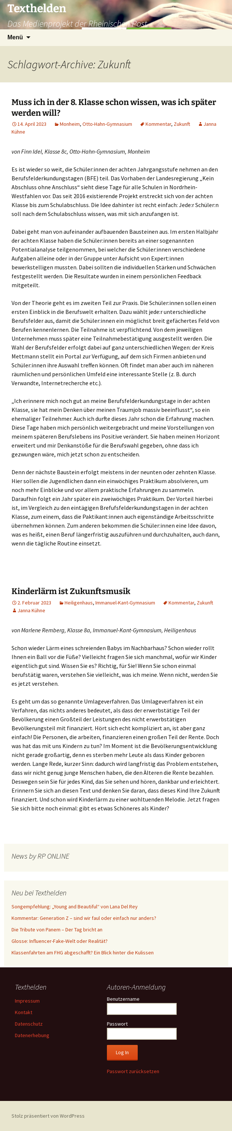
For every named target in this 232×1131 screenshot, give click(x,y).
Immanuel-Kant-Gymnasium (125, 602)
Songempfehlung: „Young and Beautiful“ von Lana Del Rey (75, 906)
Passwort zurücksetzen (133, 1071)
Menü (15, 37)
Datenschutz (29, 1023)
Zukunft (182, 124)
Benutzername (123, 999)
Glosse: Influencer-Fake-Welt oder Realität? (60, 941)
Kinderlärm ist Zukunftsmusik (71, 591)
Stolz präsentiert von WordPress (48, 1115)
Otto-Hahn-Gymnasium (107, 124)
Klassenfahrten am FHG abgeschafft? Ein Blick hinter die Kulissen (83, 952)
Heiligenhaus (79, 602)
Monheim (70, 124)
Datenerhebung (32, 1035)
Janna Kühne (31, 610)
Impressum (27, 1000)
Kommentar (158, 124)
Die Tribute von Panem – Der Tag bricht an (57, 929)
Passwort (117, 1023)
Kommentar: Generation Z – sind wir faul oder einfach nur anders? (84, 918)
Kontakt (23, 1012)
